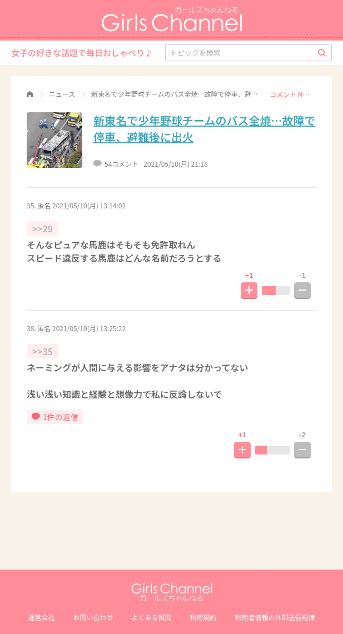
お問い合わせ (93, 617)
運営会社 (41, 617)
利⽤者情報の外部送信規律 (275, 617)
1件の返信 (55, 416)
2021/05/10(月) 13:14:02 (89, 205)
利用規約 (203, 617)
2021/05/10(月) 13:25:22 (89, 328)
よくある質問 (151, 617)
